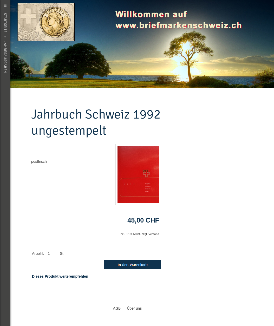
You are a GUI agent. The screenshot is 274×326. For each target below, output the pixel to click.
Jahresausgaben (5, 57)
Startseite (5, 22)
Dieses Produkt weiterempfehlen (60, 276)
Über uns (134, 308)
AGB (117, 308)
